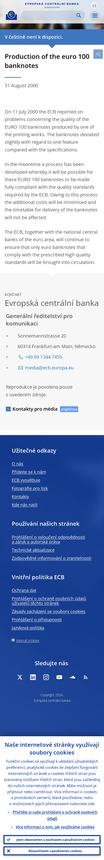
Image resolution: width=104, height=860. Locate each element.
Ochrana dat (24, 590)
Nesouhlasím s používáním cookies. (55, 851)
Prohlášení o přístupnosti (37, 619)
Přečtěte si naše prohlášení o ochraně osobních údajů (55, 815)
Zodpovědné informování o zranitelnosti (51, 558)
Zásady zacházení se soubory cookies (48, 611)
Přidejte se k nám (29, 472)
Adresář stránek (27, 640)
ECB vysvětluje (26, 480)
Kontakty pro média (35, 409)
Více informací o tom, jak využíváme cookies (55, 827)
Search (79, 15)
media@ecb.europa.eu (49, 367)
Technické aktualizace (33, 550)
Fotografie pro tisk (30, 488)
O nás (17, 463)
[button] (94, 5)
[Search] (49, 15)
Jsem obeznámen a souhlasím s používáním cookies (55, 839)
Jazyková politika (28, 628)
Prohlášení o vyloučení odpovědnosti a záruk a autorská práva (48, 539)
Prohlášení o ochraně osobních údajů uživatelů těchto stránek (49, 601)
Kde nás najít (24, 504)
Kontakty (20, 496)
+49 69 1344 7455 (43, 357)
